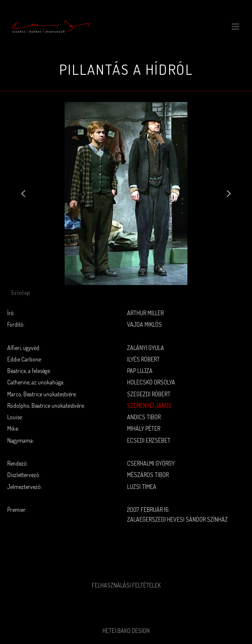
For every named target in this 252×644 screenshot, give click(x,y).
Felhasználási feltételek (126, 585)
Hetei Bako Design (126, 630)
